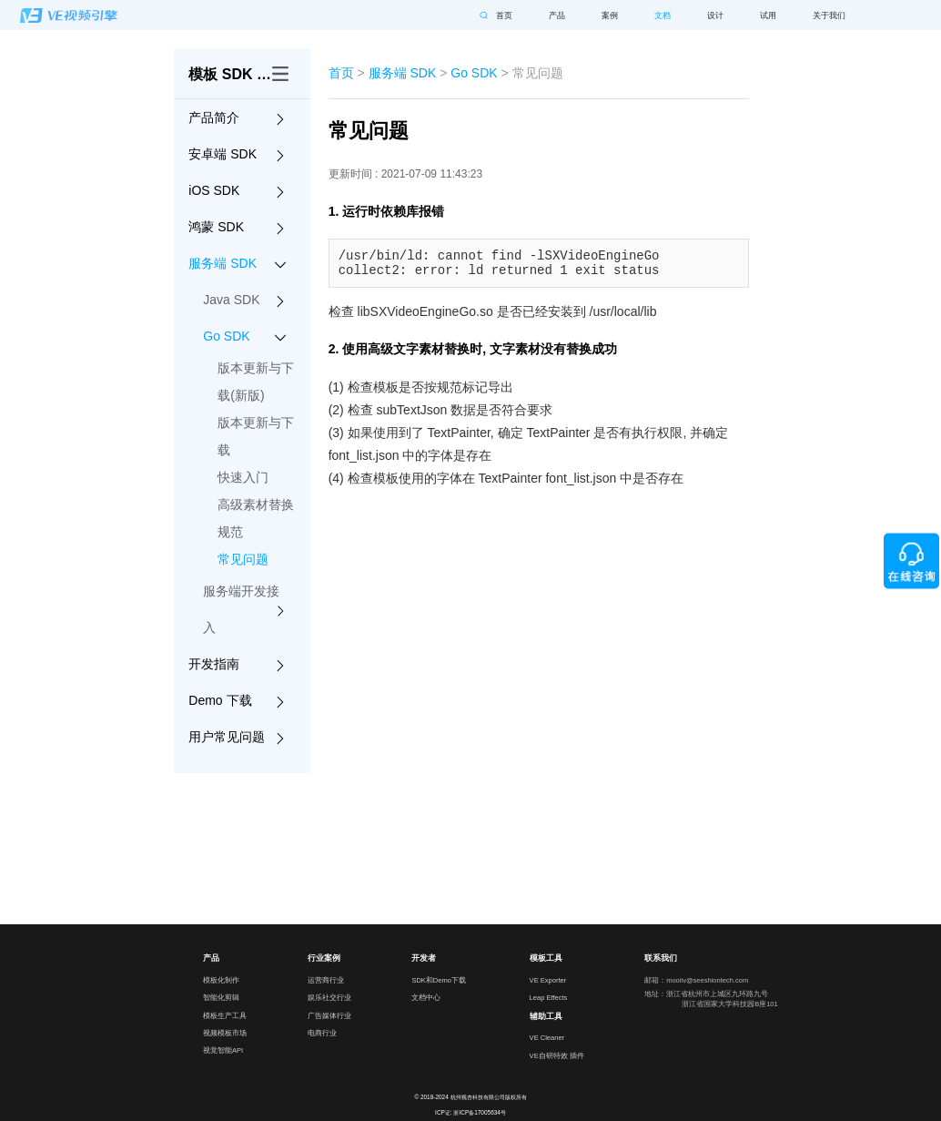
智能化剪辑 (221, 998)
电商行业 (322, 1033)
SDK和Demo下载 (438, 980)
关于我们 (829, 15)
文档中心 (425, 998)
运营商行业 (326, 980)
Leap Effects (549, 998)
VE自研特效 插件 (556, 1056)
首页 (504, 15)
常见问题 (243, 559)
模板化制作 (221, 980)
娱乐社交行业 (328, 998)
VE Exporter (548, 980)
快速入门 (243, 477)
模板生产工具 (223, 1016)
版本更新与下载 (256, 436)
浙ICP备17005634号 (479, 1112)
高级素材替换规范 (256, 518)
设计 (715, 15)
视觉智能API (223, 1050)
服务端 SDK (403, 73)
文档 (662, 15)
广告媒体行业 (328, 1016)
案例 (610, 15)
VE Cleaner (547, 1038)
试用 (768, 15)
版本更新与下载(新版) (256, 382)
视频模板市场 (223, 1033)
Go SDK (473, 73)
